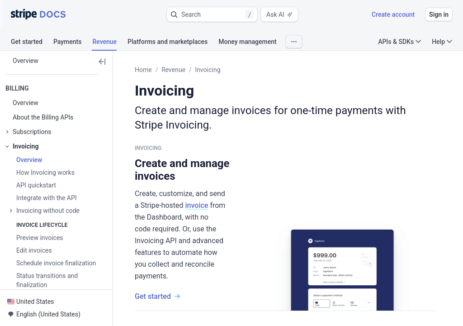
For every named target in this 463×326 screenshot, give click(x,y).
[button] (212, 14)
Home (143, 69)
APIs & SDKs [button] (399, 41)
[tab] (32, 43)
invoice (196, 205)
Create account (393, 14)
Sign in (439, 14)
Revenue (173, 69)
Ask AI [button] (279, 14)
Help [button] (442, 41)
